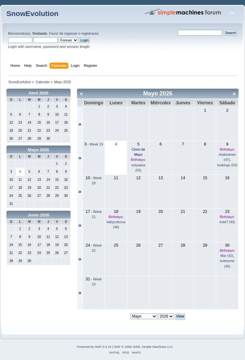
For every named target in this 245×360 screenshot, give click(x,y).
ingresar (71, 33)
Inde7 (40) (227, 222)
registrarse (89, 33)
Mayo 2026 (38, 149)
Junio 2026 (38, 215)
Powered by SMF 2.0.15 (94, 346)
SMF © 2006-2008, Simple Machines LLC (143, 346)
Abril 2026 (38, 93)
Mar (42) (226, 256)
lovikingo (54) (227, 165)
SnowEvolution (32, 14)
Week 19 (96, 144)
